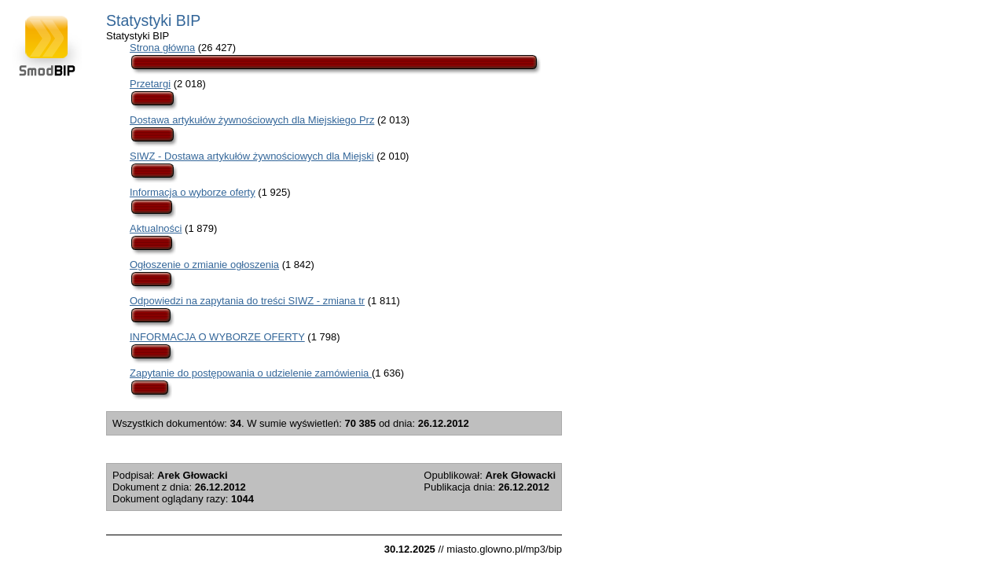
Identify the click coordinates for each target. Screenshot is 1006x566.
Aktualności (156, 228)
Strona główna (162, 47)
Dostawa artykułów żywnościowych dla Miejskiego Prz (252, 120)
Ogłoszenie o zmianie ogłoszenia (204, 264)
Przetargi (150, 84)
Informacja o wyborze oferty (192, 192)
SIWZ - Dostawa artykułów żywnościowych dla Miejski (252, 156)
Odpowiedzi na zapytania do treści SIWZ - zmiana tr (247, 301)
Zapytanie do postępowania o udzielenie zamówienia (251, 373)
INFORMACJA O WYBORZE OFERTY (217, 337)
